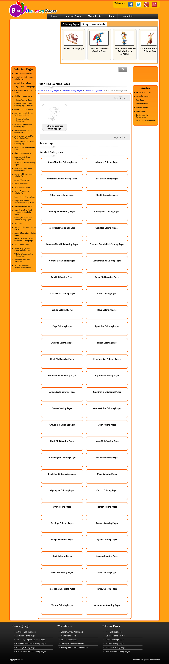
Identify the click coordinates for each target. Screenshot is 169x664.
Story (111, 16)
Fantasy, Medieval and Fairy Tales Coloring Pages (24, 137)
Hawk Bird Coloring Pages (62, 441)
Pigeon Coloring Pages (107, 539)
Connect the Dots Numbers (24, 109)
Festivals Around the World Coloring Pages (24, 143)
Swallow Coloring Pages (62, 572)
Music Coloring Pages (22, 187)
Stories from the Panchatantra (142, 116)
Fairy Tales (140, 100)
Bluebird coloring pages (107, 195)
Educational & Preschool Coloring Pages (23, 131)
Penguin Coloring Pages (62, 539)
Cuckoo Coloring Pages (62, 310)
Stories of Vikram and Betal (146, 121)
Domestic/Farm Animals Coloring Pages (23, 126)
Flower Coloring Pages (22, 153)
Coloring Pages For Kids (115, 636)
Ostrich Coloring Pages (107, 490)
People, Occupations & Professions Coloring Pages (24, 202)
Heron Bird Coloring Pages (107, 441)
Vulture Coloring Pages (62, 605)
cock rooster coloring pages (62, 228)
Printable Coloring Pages (116, 648)
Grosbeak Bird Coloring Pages (107, 408)
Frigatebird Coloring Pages (107, 375)
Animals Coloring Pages (73, 48)
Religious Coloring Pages (23, 206)
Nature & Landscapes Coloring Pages (22, 192)
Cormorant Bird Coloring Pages (107, 260)
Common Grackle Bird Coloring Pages (107, 244)
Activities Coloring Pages (23, 73)
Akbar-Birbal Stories (143, 92)
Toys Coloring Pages (21, 244)
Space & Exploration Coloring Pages (25, 228)
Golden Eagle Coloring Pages (62, 392)
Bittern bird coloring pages (62, 195)
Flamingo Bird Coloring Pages (106, 359)
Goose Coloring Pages (62, 408)
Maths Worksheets (21, 184)
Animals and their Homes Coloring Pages (23, 78)
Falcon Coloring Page (107, 342)
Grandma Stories (142, 104)
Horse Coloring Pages (114, 640)
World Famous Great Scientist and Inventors (22, 266)
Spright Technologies (151, 659)
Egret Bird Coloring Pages (107, 326)
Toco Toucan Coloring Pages (62, 589)
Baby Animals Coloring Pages (24, 87)
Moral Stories (141, 111)
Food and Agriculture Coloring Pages (22, 158)
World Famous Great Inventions (22, 261)
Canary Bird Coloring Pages (106, 211)
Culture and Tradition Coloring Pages (150, 50)
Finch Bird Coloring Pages (62, 359)
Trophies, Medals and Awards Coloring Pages (22, 249)
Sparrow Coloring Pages (107, 556)
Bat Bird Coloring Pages (107, 178)
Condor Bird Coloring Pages (62, 260)
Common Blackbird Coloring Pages (62, 244)
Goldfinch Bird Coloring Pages (107, 392)
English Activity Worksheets (72, 632)
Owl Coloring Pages (62, 506)
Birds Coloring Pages (94, 90)
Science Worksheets (69, 640)
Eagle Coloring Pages (62, 326)
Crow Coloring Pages (107, 293)
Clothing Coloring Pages (23, 96)
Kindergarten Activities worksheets (75, 648)
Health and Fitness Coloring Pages (24, 164)
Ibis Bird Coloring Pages (107, 457)
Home (33, 9)
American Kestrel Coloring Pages (62, 178)
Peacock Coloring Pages (107, 523)
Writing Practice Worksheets (72, 644)
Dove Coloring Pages (106, 310)
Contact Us (127, 16)
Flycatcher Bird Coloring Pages (62, 375)
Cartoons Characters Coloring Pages (99, 50)
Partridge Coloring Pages (62, 523)
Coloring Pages (73, 16)
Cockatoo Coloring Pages (106, 228)
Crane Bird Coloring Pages (107, 277)
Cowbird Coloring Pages (62, 277)
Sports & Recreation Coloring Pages (25, 234)
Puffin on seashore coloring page (54, 127)
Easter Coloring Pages (115, 644)
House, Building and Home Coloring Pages (24, 175)
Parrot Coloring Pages (107, 506)
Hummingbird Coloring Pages (62, 457)
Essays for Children (143, 96)
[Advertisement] (36, 42)
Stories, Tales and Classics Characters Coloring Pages (23, 240)
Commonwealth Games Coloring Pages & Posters (125, 51)
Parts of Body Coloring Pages (24, 197)
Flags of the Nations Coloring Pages (25, 148)
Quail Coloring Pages (62, 556)
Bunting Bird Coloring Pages (62, 211)
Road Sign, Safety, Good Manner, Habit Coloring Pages (23, 212)
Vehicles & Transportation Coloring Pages (23, 255)
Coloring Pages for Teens (23, 100)
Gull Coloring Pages (107, 424)
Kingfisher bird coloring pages (62, 474)
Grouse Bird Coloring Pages (62, 424)
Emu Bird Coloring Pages (62, 342)
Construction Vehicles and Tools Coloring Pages (23, 114)
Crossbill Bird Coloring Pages (62, 293)
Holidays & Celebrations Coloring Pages (23, 169)
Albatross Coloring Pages (107, 162)
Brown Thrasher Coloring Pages (62, 162)
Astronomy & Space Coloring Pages (30, 640)
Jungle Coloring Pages (22, 180)
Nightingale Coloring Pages (62, 490)
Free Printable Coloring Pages (118, 651)
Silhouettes (18, 223)
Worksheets (94, 16)
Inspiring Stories (142, 107)
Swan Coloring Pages (107, 572)
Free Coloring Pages (114, 632)
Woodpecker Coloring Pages (107, 605)
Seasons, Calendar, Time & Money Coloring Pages (24, 219)
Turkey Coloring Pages (107, 589)
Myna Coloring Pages (107, 474)
